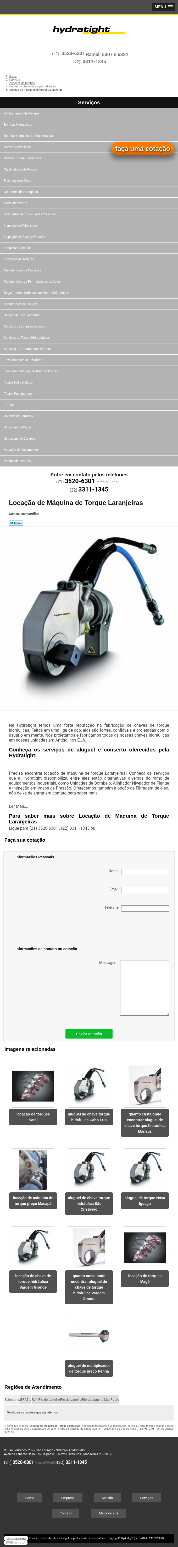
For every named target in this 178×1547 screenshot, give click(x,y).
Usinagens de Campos (20, 438)
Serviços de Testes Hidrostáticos (27, 337)
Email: (139, 890)
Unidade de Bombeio (19, 416)
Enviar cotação (89, 1034)
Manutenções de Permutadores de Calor (32, 281)
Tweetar (16, 523)
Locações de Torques (19, 259)
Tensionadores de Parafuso (23, 360)
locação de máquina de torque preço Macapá (33, 1201)
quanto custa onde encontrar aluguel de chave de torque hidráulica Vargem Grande (89, 1287)
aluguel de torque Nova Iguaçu (145, 1201)
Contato (66, 1513)
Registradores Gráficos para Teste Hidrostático (37, 293)
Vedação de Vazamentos (22, 450)
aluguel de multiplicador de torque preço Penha (89, 1368)
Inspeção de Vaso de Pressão (25, 237)
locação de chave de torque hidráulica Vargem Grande (33, 1281)
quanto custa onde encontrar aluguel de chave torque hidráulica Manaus (144, 1122)
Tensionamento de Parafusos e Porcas (31, 371)
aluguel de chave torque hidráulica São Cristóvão (89, 1203)
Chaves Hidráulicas (17, 147)
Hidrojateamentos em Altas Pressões (30, 214)
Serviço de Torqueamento (22, 315)
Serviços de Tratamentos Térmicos (28, 349)
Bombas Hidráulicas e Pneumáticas (29, 136)
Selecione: (12, 1400)
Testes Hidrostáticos (19, 382)
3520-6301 (73, 53)
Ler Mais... (18, 806)
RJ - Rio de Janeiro (46, 1400)
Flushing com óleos (18, 181)
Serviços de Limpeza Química (25, 326)
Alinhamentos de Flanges (22, 113)
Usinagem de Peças (18, 427)
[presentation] (48, 930)
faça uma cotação (142, 148)
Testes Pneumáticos (18, 394)
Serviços (89, 102)
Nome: (139, 872)
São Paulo (111, 1400)
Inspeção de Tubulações (21, 225)
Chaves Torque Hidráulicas (23, 158)
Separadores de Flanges (21, 304)
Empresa (68, 1498)
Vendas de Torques (17, 461)
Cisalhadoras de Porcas (21, 169)
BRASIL (25, 1400)
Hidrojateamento (16, 203)
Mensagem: (134, 988)
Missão (107, 1498)
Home (29, 1498)
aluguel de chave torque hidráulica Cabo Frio (89, 1117)
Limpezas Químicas (18, 248)
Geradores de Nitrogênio (21, 192)
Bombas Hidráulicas (18, 124)
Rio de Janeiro (71, 1400)
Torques (10, 405)
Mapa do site (108, 1513)
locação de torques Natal (33, 1117)
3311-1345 (94, 61)
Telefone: (136, 908)
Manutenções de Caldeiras (23, 270)
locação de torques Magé (145, 1279)
